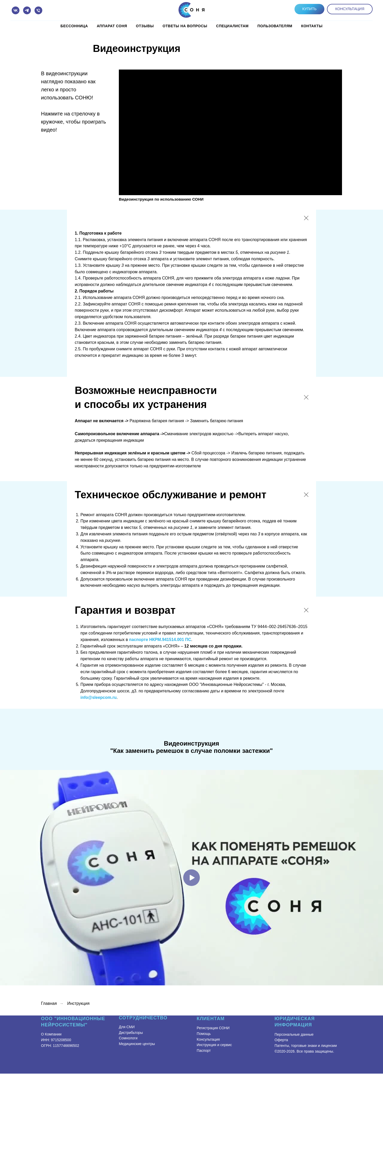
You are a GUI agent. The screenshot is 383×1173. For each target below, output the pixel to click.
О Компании (51, 1034)
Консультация (208, 1039)
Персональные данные (294, 1034)
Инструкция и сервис (214, 1045)
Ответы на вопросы (185, 26)
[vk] (15, 10)
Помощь (204, 1034)
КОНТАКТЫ (311, 26)
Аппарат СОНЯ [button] (112, 26)
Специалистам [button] (232, 26)
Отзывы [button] (145, 26)
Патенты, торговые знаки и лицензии (306, 1046)
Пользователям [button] (274, 26)
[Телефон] (38, 10)
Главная (49, 1003)
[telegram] (27, 10)
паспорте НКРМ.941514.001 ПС (160, 639)
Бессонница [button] (74, 26)
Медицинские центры (137, 1044)
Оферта (281, 1040)
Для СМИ (127, 1027)
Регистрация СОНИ (213, 1028)
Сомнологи (128, 1038)
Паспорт (204, 1050)
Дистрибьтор (129, 1033)
